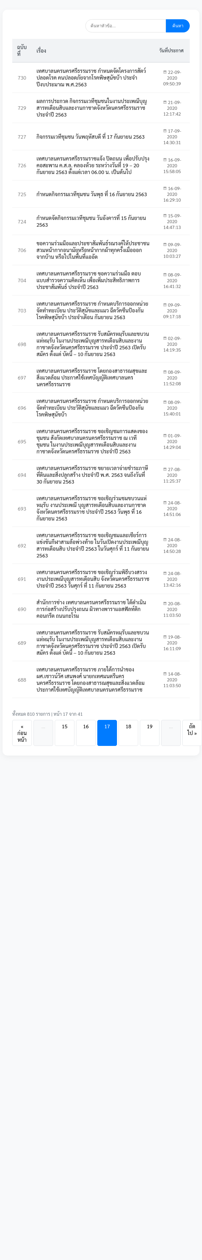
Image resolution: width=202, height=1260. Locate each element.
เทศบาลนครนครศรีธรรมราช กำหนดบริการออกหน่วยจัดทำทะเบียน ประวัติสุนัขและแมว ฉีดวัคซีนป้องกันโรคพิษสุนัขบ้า (92, 408)
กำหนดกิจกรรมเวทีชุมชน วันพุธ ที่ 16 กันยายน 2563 (91, 194)
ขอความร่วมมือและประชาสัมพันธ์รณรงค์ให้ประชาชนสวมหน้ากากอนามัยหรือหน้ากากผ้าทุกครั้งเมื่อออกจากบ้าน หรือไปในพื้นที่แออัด (92, 250)
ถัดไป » (192, 729)
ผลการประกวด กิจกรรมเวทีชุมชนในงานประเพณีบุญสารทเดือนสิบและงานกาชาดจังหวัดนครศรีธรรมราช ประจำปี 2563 (91, 108)
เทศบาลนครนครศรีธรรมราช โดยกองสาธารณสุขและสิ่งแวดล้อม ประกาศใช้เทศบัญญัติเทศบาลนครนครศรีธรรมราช (91, 377)
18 (128, 726)
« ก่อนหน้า (22, 733)
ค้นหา (177, 25)
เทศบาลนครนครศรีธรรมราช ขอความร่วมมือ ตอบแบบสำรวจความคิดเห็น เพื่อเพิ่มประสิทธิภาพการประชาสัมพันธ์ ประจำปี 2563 (88, 280)
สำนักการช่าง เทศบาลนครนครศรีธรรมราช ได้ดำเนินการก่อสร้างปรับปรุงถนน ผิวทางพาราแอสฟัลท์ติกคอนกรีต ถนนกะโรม (91, 609)
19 (150, 726)
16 (86, 726)
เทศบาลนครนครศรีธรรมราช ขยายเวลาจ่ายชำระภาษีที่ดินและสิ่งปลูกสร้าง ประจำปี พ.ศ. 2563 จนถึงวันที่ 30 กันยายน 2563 (92, 475)
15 (65, 726)
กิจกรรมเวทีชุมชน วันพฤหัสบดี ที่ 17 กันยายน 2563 (90, 136)
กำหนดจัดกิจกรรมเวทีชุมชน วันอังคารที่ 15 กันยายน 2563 (91, 221)
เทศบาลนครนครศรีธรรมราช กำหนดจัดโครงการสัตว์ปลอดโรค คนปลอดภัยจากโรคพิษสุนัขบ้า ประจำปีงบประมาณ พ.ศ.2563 (91, 77)
